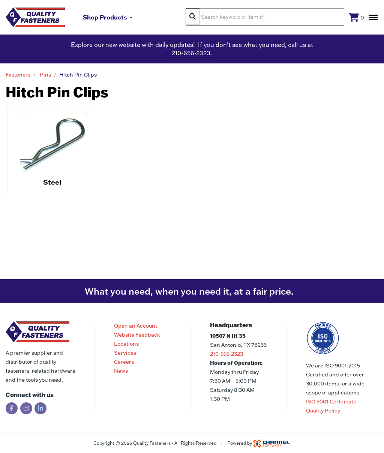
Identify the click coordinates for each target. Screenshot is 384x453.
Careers (124, 361)
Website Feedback (137, 334)
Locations (126, 343)
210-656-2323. (192, 56)
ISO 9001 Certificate (331, 401)
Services (125, 352)
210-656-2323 (226, 354)
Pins (45, 77)
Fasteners (18, 77)
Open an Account (135, 325)
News (121, 370)
